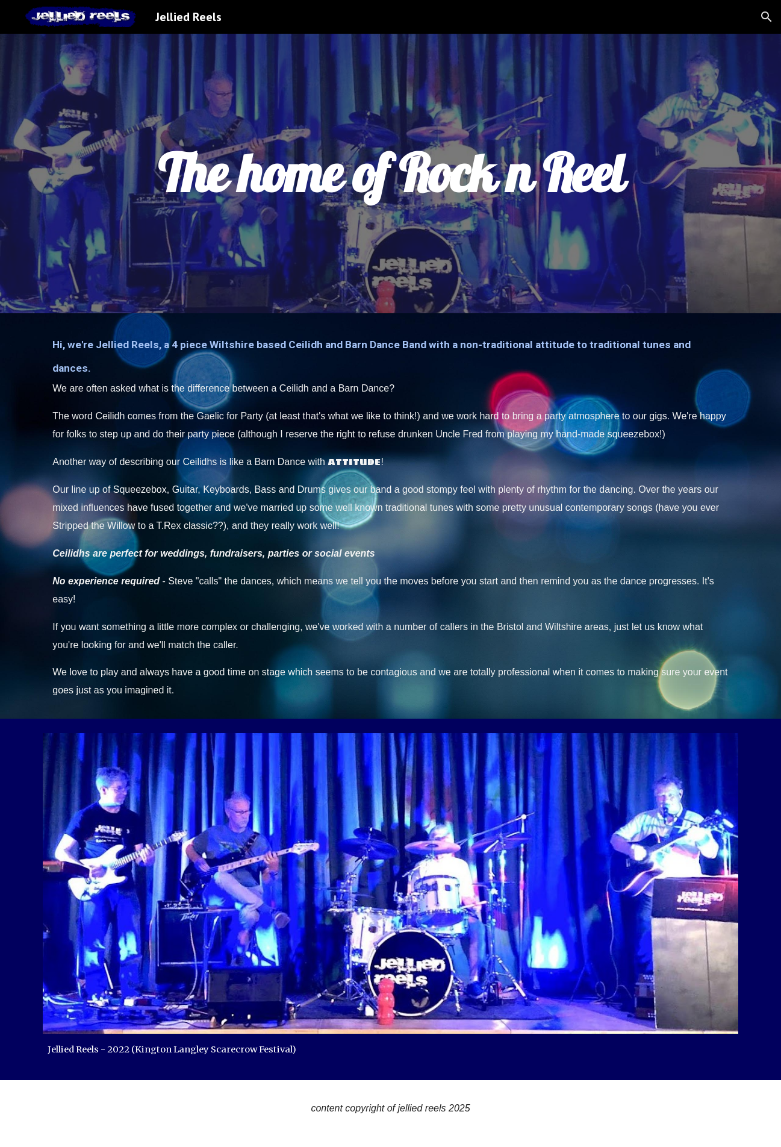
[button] (766, 16)
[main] (390, 173)
